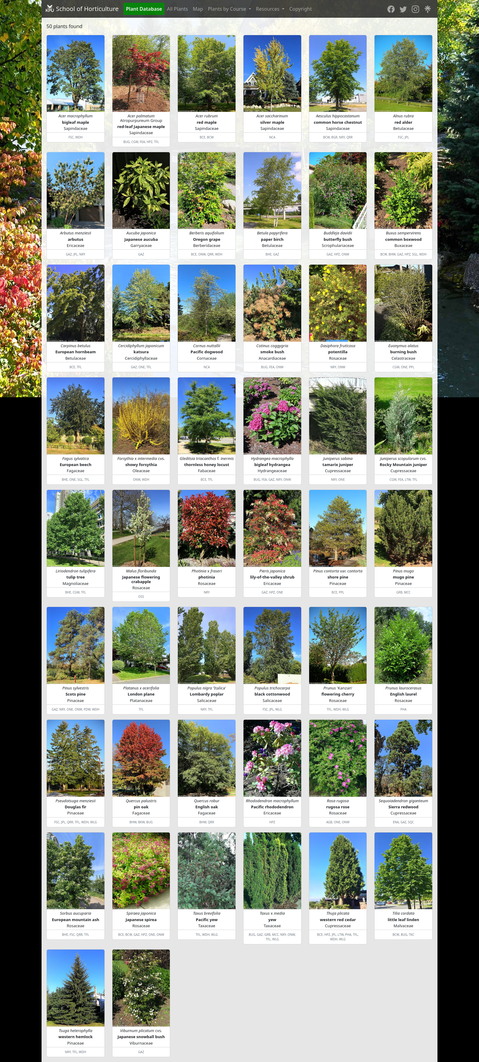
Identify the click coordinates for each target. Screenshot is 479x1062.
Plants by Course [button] (227, 9)
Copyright (300, 9)
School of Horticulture (82, 9)
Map (198, 9)
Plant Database (144, 9)
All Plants (177, 9)
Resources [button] (268, 9)
